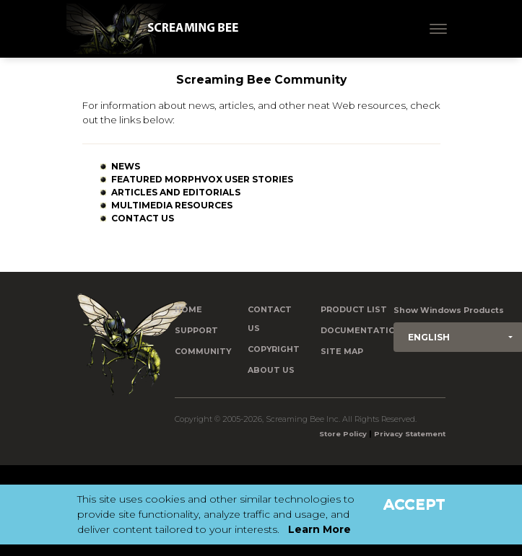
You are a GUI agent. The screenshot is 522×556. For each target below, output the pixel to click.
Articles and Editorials (175, 192)
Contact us (270, 319)
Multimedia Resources (171, 205)
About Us (271, 370)
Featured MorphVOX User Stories (202, 179)
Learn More (319, 529)
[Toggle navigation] (438, 28)
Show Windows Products (448, 310)
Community (203, 351)
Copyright (274, 349)
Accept (414, 504)
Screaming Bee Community (261, 80)
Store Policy (343, 434)
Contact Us (142, 218)
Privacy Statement (409, 434)
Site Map (342, 351)
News (125, 166)
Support (196, 330)
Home (188, 309)
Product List (354, 309)
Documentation (361, 330)
